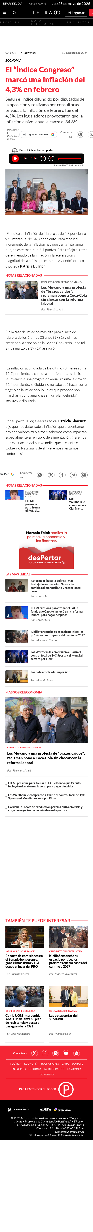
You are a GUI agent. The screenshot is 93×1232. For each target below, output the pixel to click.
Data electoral (43, 22)
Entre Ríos (19, 1069)
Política (15, 1063)
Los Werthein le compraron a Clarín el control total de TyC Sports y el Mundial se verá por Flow (46, 796)
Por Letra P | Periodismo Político (13, 134)
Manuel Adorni (37, 3)
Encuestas (78, 22)
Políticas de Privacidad (71, 1135)
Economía (30, 52)
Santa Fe (77, 1063)
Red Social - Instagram (55, 1053)
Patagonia (74, 1069)
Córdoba (35, 1069)
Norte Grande (54, 1069)
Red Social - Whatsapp (76, 1053)
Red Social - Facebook (45, 1053)
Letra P (14, 52)
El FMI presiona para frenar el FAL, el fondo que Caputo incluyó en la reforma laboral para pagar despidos (44, 784)
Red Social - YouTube (66, 1053)
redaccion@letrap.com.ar (69, 1131)
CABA (65, 1063)
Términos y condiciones (42, 1135)
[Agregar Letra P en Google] (38, 134)
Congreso (47, 1074)
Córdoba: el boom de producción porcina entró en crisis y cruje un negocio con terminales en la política (45, 808)
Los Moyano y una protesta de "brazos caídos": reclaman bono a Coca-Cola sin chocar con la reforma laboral (46, 758)
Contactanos (20, 1053)
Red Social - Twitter (34, 1053)
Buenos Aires (50, 1063)
